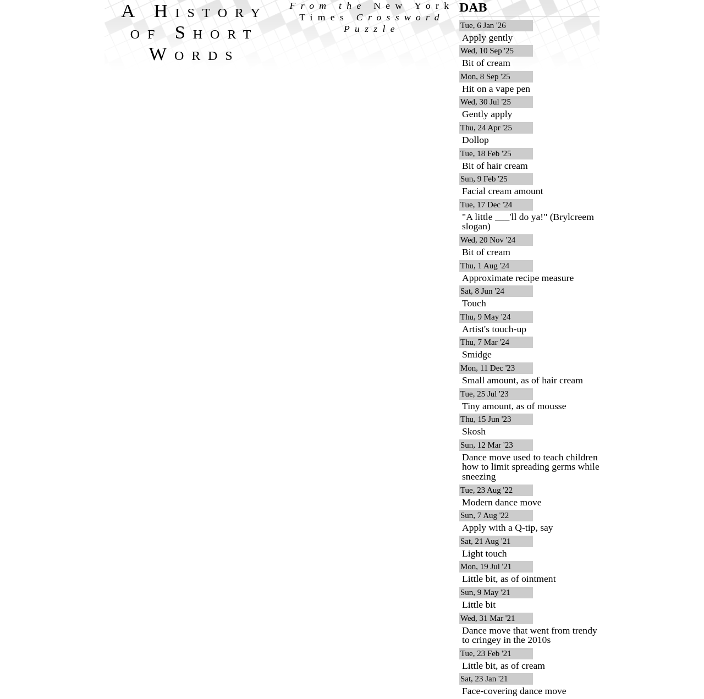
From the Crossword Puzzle (372, 17)
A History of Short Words (194, 32)
